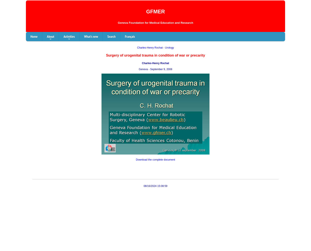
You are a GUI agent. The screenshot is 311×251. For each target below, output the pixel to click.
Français (130, 36)
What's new (91, 36)
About (50, 37)
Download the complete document (155, 159)
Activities (69, 37)
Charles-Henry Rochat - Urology (155, 47)
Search (111, 36)
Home (34, 36)
